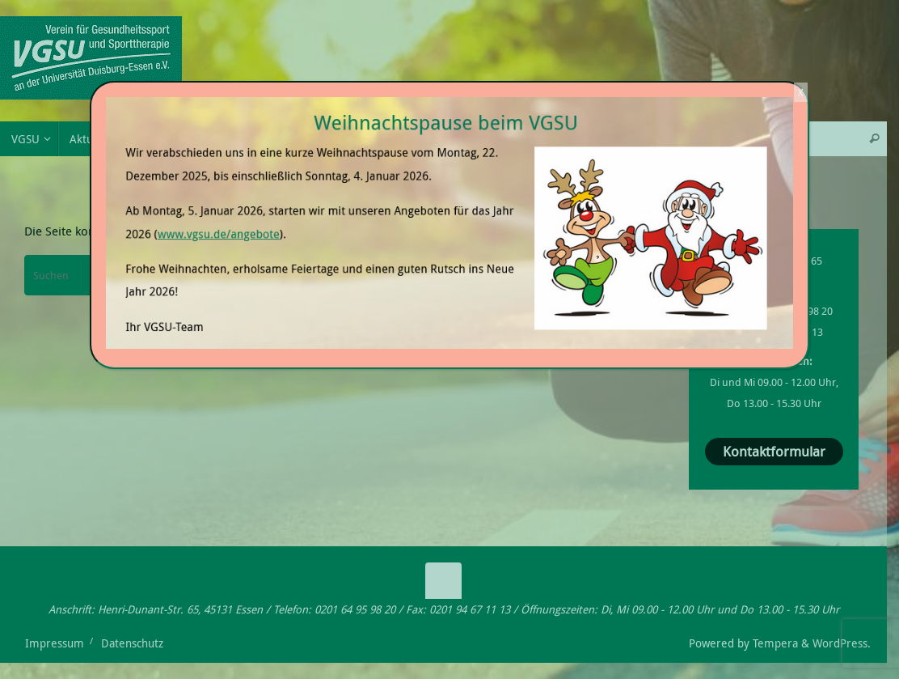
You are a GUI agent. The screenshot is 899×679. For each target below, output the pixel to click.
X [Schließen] (801, 92)
